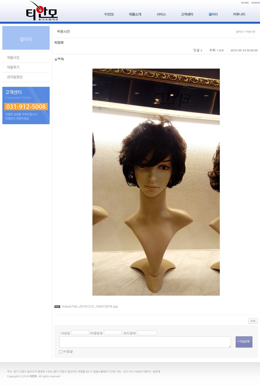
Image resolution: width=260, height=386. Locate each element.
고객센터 (187, 14)
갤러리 (213, 14)
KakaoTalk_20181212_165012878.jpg (90, 306)
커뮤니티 (239, 14)
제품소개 (135, 14)
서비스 (161, 14)
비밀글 (68, 351)
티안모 (109, 14)
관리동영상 (14, 77)
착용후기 (13, 67)
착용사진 (13, 57)
